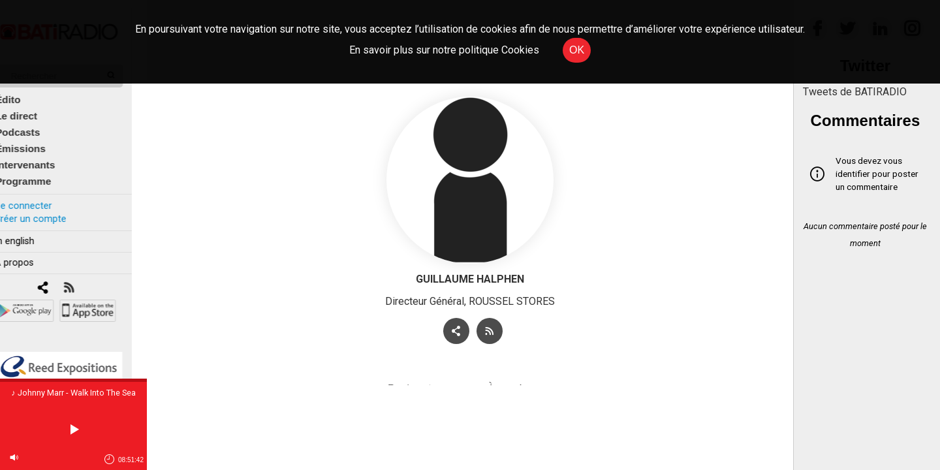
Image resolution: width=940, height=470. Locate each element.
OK (576, 49)
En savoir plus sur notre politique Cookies (444, 50)
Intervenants (40, 157)
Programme (38, 174)
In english (29, 234)
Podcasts (32, 125)
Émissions (35, 141)
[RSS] (83, 281)
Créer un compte (45, 211)
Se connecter (38, 198)
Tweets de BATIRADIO (855, 92)
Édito (22, 92)
